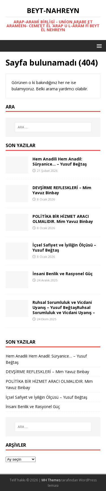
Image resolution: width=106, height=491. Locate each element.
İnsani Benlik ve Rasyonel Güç (63, 273)
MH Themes (51, 480)
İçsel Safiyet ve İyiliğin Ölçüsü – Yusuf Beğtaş (64, 247)
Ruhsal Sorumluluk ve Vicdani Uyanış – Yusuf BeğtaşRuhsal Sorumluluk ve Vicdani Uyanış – (64, 307)
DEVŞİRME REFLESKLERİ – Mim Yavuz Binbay (62, 190)
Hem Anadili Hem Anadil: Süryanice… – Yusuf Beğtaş (60, 161)
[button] (98, 45)
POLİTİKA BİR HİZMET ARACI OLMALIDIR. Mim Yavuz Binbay (63, 219)
